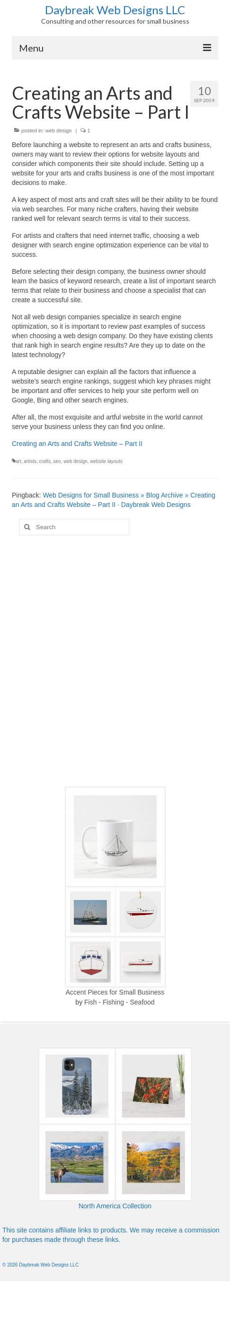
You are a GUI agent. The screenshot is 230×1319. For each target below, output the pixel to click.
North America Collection (115, 1206)
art (18, 461)
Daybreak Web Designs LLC (115, 10)
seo (57, 461)
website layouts (106, 461)
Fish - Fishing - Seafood (119, 1002)
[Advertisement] (111, 661)
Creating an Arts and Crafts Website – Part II (77, 443)
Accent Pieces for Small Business (115, 992)
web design (58, 130)
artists (30, 461)
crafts (44, 461)
